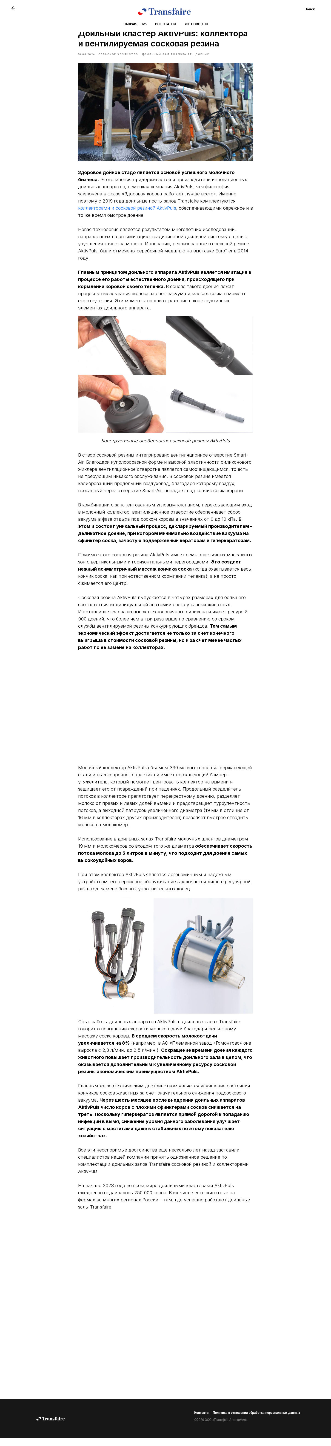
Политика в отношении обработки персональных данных (256, 1421)
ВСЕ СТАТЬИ (165, 24)
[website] (13, 8)
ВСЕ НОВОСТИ (196, 24)
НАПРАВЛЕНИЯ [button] (135, 24)
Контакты (201, 1421)
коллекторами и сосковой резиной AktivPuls (127, 212)
